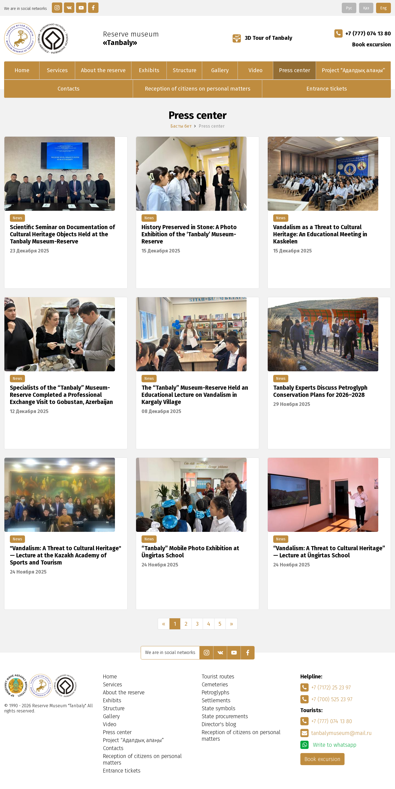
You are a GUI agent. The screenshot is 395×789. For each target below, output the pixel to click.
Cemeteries (215, 684)
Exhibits (149, 70)
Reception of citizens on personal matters (197, 88)
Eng (383, 8)
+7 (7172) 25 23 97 (325, 687)
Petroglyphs (215, 692)
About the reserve (103, 70)
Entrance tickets (326, 88)
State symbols (218, 708)
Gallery (220, 70)
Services (57, 70)
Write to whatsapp (328, 745)
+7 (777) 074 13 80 (362, 33)
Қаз (366, 8)
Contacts (69, 88)
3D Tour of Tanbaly (262, 38)
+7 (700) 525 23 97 (326, 699)
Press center (294, 70)
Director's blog (219, 724)
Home (22, 70)
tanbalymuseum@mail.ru (336, 733)
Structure (184, 70)
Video (256, 70)
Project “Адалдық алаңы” (353, 70)
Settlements (216, 700)
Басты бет (180, 126)
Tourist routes (218, 676)
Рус (349, 8)
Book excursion (371, 44)
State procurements (225, 716)
